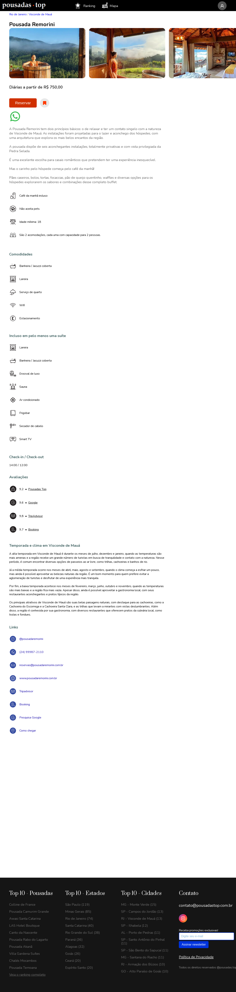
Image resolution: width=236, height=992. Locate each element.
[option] (47, 53)
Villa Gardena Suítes (24, 953)
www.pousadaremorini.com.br (38, 678)
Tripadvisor (26, 691)
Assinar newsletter (194, 944)
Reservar (23, 103)
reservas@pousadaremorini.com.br (41, 665)
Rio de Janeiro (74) (79, 918)
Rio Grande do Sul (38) (82, 932)
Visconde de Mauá (40, 14)
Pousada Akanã (20, 946)
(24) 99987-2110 (31, 652)
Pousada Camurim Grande (29, 911)
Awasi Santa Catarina (25, 918)
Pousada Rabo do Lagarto (28, 939)
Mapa (110, 5)
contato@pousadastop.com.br (205, 905)
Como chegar (27, 731)
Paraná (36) (74, 939)
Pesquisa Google (30, 718)
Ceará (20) (73, 960)
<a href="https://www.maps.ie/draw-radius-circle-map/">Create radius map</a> (118, 790)
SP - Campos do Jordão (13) (142, 911)
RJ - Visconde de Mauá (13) (141, 918)
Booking (24, 704)
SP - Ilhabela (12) (134, 925)
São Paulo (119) (77, 904)
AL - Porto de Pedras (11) (140, 932)
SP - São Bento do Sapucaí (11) (144, 950)
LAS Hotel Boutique (24, 925)
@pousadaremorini (31, 639)
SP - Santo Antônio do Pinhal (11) (143, 941)
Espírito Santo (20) (79, 967)
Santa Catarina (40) (79, 925)
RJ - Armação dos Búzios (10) (143, 964)
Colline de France (22, 904)
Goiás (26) (72, 953)
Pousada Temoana (23, 967)
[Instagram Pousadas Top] (183, 918)
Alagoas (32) (74, 946)
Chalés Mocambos (23, 960)
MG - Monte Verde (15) (138, 904)
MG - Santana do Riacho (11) (142, 957)
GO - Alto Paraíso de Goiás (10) (144, 971)
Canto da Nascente (23, 932)
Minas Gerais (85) (78, 911)
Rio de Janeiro (18, 14)
